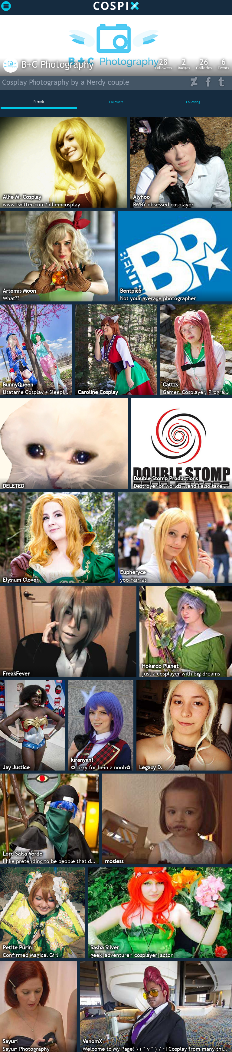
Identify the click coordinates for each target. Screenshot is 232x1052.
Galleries (204, 64)
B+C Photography (57, 64)
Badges (184, 64)
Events (223, 64)
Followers (163, 64)
